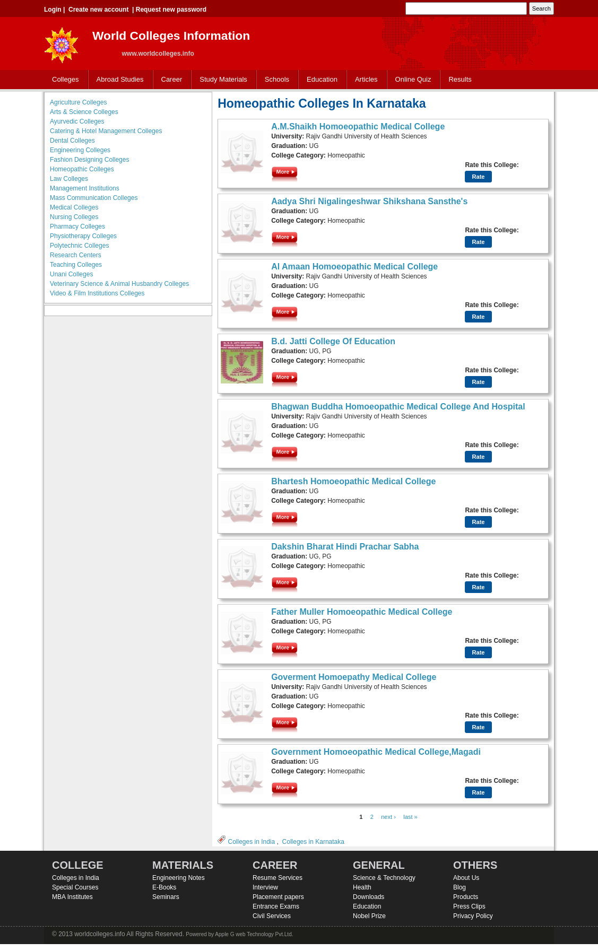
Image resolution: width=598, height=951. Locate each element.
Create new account (98, 9)
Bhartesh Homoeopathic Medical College (353, 481)
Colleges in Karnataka (313, 841)
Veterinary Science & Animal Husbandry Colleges (119, 283)
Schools (275, 79)
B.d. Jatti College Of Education (333, 341)
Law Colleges (69, 178)
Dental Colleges (72, 140)
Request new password (171, 9)
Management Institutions (84, 188)
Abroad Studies (118, 79)
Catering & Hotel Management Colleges (106, 131)
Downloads (368, 897)
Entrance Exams (276, 906)
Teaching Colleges (76, 264)
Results (459, 79)
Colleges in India (251, 841)
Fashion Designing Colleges (89, 159)
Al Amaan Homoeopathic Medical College (354, 266)
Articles (366, 79)
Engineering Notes (178, 878)
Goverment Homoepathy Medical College (353, 677)
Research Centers (75, 255)
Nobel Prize (369, 916)
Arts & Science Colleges (84, 112)
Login (53, 9)
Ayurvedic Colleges (77, 121)
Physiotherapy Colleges (83, 236)
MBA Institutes (72, 897)
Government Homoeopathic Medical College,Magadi (376, 751)
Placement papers (278, 897)
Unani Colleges (71, 274)
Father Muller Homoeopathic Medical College (361, 611)
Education (320, 79)
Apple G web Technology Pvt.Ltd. (254, 934)
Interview (265, 887)
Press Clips (469, 906)
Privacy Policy (473, 916)
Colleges (63, 79)
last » (410, 817)
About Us (466, 878)
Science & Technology (384, 878)
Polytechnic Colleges (79, 245)
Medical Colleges (74, 207)
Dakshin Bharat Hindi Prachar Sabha (345, 546)
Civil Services (272, 916)
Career (169, 79)
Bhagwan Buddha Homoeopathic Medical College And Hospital (398, 406)
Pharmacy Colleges (77, 226)
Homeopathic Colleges (82, 169)
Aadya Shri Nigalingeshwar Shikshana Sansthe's (369, 201)
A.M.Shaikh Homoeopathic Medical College (358, 126)
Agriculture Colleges (78, 102)
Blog (459, 887)
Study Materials (221, 79)
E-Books (164, 887)
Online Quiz (413, 79)
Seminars (165, 897)
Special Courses (75, 887)
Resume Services (277, 878)
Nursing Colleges (74, 217)
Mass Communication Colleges (93, 198)
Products (465, 897)
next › (388, 817)
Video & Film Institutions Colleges (97, 293)
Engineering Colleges (80, 150)
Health (362, 887)
